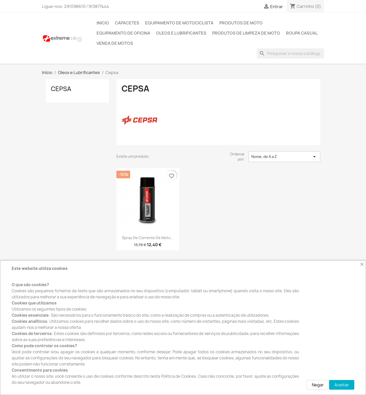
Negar (318, 385)
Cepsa (61, 88)
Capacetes (127, 23)
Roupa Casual (302, 33)
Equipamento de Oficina (123, 33)
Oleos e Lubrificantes (181, 33)
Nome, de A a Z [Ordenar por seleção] (284, 157)
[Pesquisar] (290, 53)
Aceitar (341, 385)
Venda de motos (115, 43)
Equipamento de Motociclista (179, 23)
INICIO (103, 23)
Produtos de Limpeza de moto (246, 33)
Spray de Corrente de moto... (148, 237)
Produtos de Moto (241, 23)
